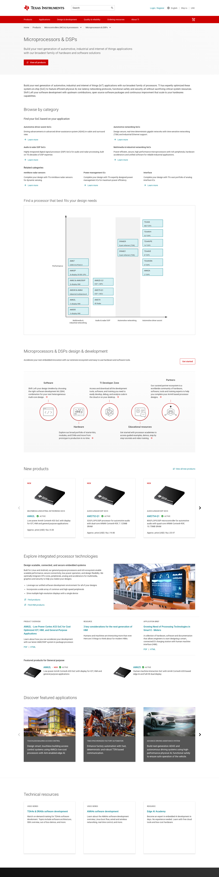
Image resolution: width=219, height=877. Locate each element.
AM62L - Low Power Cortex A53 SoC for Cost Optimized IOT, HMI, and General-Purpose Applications (47, 639)
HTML (33, 656)
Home (26, 27)
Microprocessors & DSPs (97, 27)
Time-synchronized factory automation (109, 744)
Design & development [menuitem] (67, 19)
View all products (36, 62)
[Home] (44, 8)
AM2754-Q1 (169, 508)
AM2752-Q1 (109, 508)
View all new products (184, 469)
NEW (56, 677)
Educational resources (140, 426)
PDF (26, 656)
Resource (169, 837)
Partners (170, 380)
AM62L (49, 508)
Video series (49, 837)
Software (48, 383)
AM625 (137, 676)
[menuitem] (193, 19)
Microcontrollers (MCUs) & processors (61, 27)
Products (37, 27)
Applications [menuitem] (44, 19)
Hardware (79, 426)
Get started (187, 361)
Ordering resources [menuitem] (115, 19)
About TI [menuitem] (135, 19)
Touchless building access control (49, 744)
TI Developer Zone (109, 383)
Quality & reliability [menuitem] (92, 19)
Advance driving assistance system (169, 744)
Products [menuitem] (28, 19)
